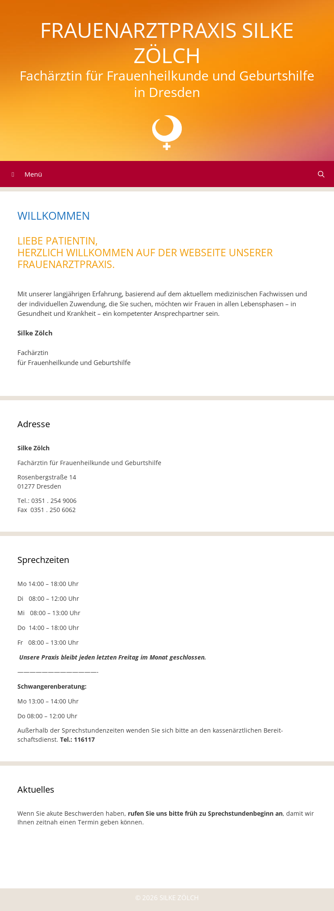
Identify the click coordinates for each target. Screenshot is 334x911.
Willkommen (53, 215)
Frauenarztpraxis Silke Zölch (167, 42)
